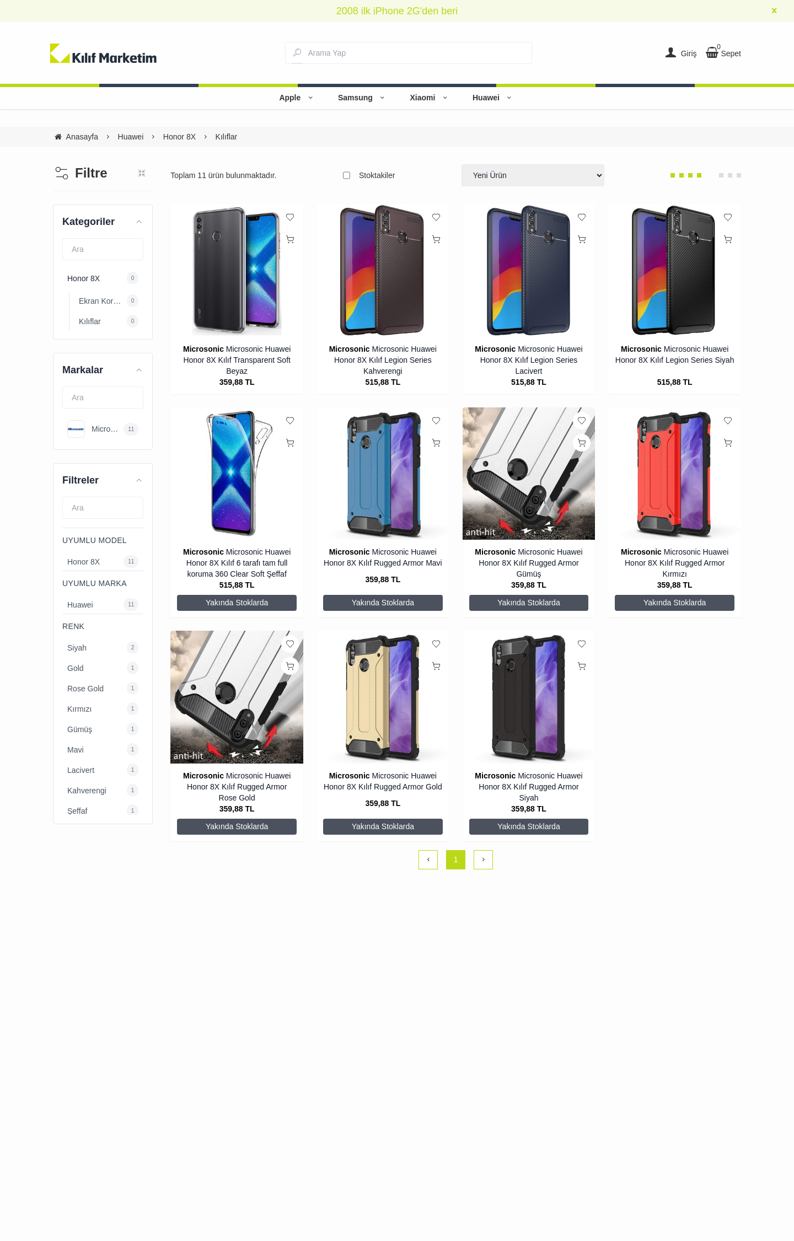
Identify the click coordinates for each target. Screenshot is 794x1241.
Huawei (494, 97)
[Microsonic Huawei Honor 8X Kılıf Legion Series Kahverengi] (382, 270)
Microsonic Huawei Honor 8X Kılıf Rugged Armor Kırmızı (676, 562)
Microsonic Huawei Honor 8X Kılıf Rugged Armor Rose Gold (239, 786)
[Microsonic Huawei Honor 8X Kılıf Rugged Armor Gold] (382, 697)
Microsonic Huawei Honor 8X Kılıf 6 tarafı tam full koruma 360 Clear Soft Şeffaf (238, 562)
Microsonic (203, 349)
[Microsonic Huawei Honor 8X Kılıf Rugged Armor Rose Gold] (236, 697)
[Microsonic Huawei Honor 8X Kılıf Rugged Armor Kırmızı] (674, 473)
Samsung (363, 97)
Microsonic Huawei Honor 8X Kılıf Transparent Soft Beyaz (237, 360)
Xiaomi (430, 97)
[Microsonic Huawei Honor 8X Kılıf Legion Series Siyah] (674, 270)
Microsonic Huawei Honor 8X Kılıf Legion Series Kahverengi (385, 360)
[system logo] (104, 52)
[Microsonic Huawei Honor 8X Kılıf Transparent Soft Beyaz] (236, 270)
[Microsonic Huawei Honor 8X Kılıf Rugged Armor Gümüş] (529, 473)
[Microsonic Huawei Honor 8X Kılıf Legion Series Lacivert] (529, 270)
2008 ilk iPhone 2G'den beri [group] (397, 11)
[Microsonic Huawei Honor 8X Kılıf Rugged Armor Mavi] (382, 473)
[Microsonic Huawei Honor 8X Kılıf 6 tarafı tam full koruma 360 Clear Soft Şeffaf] (236, 473)
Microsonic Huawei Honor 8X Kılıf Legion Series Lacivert (531, 360)
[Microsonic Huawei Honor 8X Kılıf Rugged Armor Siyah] (529, 697)
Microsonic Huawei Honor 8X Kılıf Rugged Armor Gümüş (530, 562)
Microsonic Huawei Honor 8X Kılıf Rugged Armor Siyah (530, 786)
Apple (297, 97)
